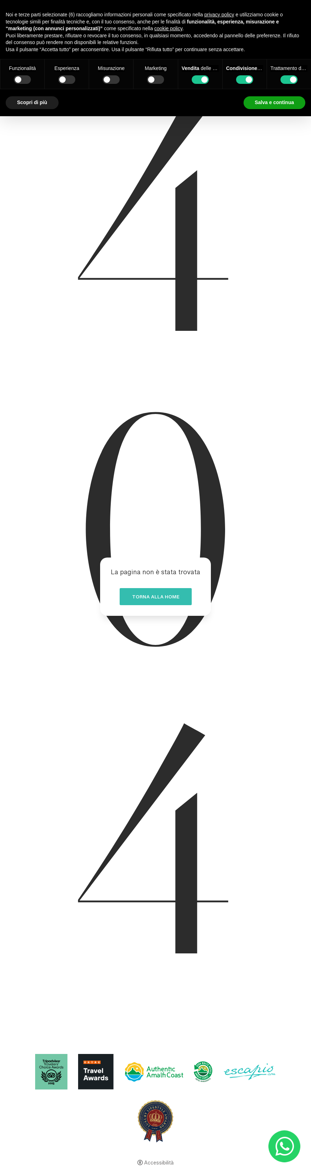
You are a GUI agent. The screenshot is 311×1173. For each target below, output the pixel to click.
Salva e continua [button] (274, 102)
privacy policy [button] (219, 14)
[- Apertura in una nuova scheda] (284, 1146)
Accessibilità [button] (159, 1163)
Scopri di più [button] (32, 102)
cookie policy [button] (168, 28)
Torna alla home (155, 598)
